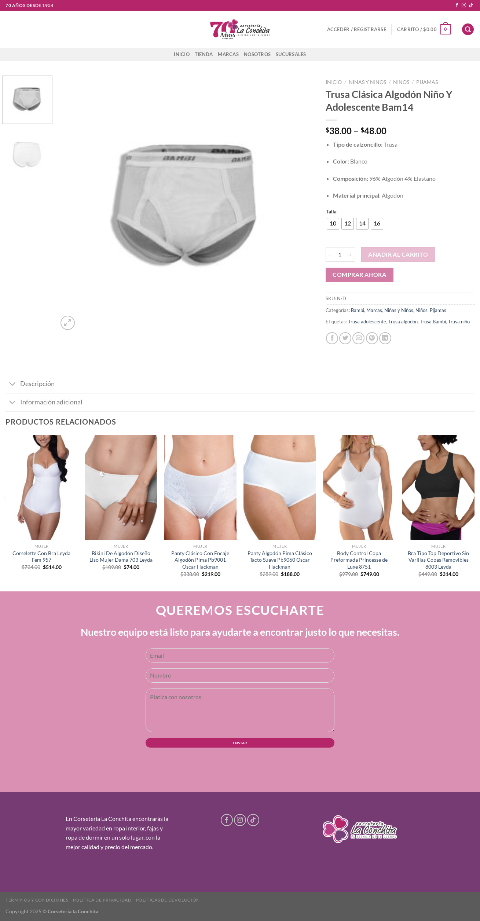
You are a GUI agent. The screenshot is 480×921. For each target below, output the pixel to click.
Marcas (228, 54)
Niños (401, 82)
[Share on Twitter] (345, 338)
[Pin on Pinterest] (372, 338)
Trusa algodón (403, 321)
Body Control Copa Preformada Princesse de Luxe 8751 (359, 560)
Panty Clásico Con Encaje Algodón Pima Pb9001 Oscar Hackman (200, 560)
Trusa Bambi (433, 321)
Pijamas (427, 82)
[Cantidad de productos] (340, 254)
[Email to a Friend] (358, 338)
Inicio (182, 54)
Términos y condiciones (37, 900)
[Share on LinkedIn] (385, 338)
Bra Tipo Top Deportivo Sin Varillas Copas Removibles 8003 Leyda (438, 560)
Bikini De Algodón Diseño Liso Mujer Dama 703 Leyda (121, 556)
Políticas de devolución (168, 900)
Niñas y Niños (367, 82)
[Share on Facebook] (332, 338)
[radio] (333, 223)
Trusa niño (459, 321)
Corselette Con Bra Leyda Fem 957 (41, 556)
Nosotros (257, 54)
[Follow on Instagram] (464, 5)
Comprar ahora (359, 274)
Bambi (357, 310)
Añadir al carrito (398, 254)
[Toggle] (13, 385)
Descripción (30, 385)
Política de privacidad (102, 900)
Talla (331, 211)
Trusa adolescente (367, 321)
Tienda (204, 54)
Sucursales (291, 54)
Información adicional (44, 403)
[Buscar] (468, 29)
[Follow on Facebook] (457, 5)
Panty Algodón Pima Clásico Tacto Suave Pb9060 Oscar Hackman (280, 560)
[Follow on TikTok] (471, 5)
